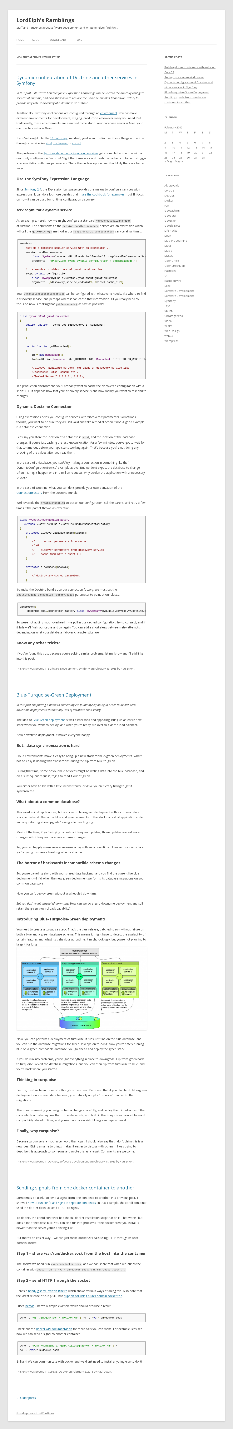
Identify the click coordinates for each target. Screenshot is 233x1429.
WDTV (168, 326)
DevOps (53, 1160)
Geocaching (171, 210)
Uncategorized (173, 316)
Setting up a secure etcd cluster (184, 77)
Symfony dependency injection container (71, 153)
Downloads (58, 40)
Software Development (62, 667)
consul (76, 143)
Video (168, 321)
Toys (78, 40)
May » (179, 161)
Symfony (84, 667)
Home (20, 40)
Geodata (170, 215)
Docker (63, 1369)
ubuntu (169, 311)
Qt (165, 276)
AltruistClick (171, 185)
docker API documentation (54, 1327)
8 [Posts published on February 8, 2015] (209, 142)
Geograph (170, 220)
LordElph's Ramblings (45, 20)
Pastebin (170, 271)
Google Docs (172, 225)
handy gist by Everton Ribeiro (47, 1289)
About (36, 40)
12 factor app (59, 138)
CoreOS (53, 1369)
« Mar (168, 161)
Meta (167, 245)
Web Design (172, 331)
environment (108, 113)
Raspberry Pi (172, 281)
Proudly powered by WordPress (35, 1411)
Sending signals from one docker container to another (75, 1186)
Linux (167, 235)
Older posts (26, 1396)
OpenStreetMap (174, 266)
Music (168, 251)
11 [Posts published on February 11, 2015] (180, 147)
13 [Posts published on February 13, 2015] (195, 147)
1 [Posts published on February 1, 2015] (209, 137)
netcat (29, 1304)
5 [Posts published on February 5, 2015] (187, 142)
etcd (49, 143)
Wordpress (171, 341)
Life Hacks (170, 230)
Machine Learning (175, 240)
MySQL (168, 256)
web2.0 (168, 336)
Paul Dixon (127, 667)
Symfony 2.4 (32, 189)
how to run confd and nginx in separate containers (62, 1201)
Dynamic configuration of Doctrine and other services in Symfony (77, 80)
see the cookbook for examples (102, 194)
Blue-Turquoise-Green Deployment (53, 693)
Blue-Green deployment (49, 718)
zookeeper (60, 143)
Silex (167, 286)
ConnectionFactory (29, 491)
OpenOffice (171, 261)
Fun (166, 205)
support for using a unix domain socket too (93, 1294)
